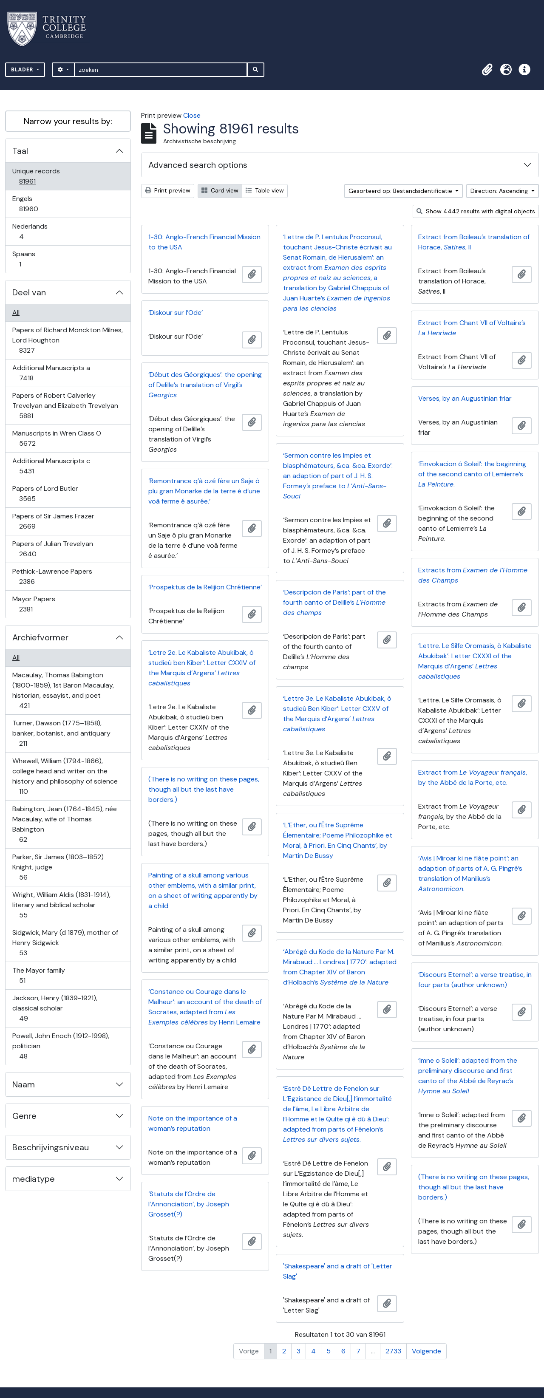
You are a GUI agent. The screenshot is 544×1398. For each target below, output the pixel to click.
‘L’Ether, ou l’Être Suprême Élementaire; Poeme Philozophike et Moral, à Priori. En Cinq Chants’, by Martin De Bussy (337, 840)
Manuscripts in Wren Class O (56, 438)
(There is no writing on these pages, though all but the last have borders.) (203, 789)
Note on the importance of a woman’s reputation (192, 1123)
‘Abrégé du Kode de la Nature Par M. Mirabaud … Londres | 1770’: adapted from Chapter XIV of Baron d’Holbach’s (340, 967)
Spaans (26, 259)
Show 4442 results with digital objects (475, 211)
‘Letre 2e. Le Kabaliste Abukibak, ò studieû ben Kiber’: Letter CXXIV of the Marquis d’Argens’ (201, 668)
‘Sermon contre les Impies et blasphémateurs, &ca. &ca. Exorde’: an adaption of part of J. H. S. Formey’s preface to (338, 476)
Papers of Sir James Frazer (53, 521)
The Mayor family (38, 975)
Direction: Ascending (500, 191)
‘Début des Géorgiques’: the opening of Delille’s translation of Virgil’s (205, 384)
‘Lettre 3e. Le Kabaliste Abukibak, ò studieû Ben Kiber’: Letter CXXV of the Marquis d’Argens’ (337, 713)
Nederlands (30, 231)
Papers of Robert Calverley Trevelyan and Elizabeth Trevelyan (65, 405)
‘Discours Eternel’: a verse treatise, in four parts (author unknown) (475, 979)
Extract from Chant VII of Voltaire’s (472, 327)
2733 (393, 1351)
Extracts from (472, 575)
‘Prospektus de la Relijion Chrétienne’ (205, 587)
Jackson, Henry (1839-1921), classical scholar (54, 1008)
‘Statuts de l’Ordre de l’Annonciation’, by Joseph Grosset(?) (188, 1204)
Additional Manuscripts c (51, 466)
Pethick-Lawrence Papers (52, 576)
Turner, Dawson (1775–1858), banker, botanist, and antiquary (61, 733)
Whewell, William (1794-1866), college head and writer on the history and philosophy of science (65, 776)
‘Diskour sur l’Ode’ (175, 312)
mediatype (33, 1178)
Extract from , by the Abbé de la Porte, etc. (472, 777)
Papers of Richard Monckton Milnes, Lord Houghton (67, 340)
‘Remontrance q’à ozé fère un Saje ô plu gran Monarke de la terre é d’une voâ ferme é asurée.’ (204, 491)
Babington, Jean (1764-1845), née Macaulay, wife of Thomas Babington (64, 824)
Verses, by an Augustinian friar (465, 398)
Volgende (426, 1351)
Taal (20, 150)
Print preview (167, 190)
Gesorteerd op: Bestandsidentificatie (401, 191)
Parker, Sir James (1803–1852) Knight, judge (58, 867)
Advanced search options (197, 164)
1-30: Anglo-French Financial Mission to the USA (204, 242)
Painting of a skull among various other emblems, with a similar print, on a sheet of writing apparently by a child (203, 890)
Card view (219, 190)
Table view (265, 190)
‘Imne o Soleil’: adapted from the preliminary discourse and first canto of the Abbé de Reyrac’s (467, 1075)
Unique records (36, 176)
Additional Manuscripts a (51, 372)
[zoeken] (160, 69)
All (16, 312)
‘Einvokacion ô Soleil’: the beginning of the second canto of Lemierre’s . (472, 474)
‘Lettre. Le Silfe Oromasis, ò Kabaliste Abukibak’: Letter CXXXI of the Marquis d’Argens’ (475, 661)
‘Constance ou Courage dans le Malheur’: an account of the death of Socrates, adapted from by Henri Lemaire (205, 1007)
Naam (23, 1084)
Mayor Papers (33, 604)
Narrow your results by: (68, 121)
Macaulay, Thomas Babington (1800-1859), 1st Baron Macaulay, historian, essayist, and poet (63, 690)
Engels (34, 203)
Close (192, 115)
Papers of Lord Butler (45, 493)
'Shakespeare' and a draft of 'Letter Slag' (337, 1271)
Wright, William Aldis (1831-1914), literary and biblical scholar (61, 904)
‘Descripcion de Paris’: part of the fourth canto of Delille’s (334, 602)
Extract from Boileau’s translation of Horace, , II (474, 242)
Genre (24, 1115)
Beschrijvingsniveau (50, 1147)
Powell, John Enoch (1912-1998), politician (60, 1045)
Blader (23, 69)
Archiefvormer (40, 637)
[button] (487, 69)
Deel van (29, 292)
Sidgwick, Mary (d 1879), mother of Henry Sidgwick (65, 942)
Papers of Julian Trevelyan (52, 548)
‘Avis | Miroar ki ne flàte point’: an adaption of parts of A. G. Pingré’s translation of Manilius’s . (470, 873)
